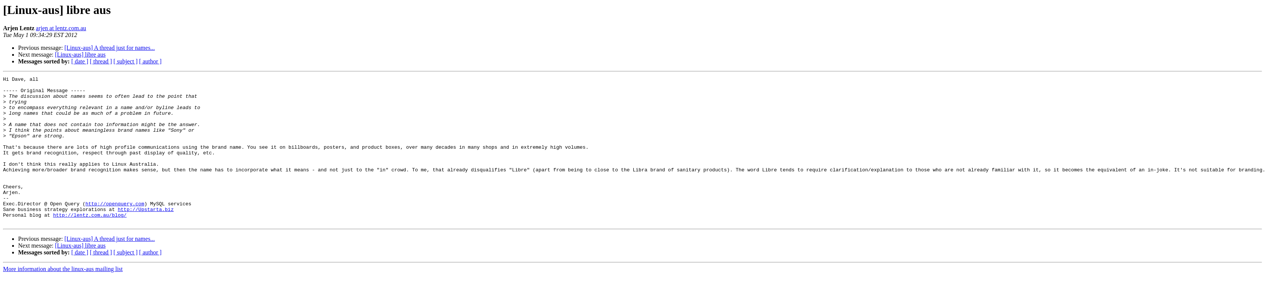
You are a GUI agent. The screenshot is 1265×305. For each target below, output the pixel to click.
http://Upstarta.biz (145, 236)
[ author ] (150, 61)
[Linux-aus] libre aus (80, 54)
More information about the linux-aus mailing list (63, 298)
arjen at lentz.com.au (61, 28)
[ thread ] (101, 61)
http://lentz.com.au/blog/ (90, 243)
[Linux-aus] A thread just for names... (109, 48)
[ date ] (79, 61)
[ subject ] (126, 61)
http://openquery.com (114, 229)
